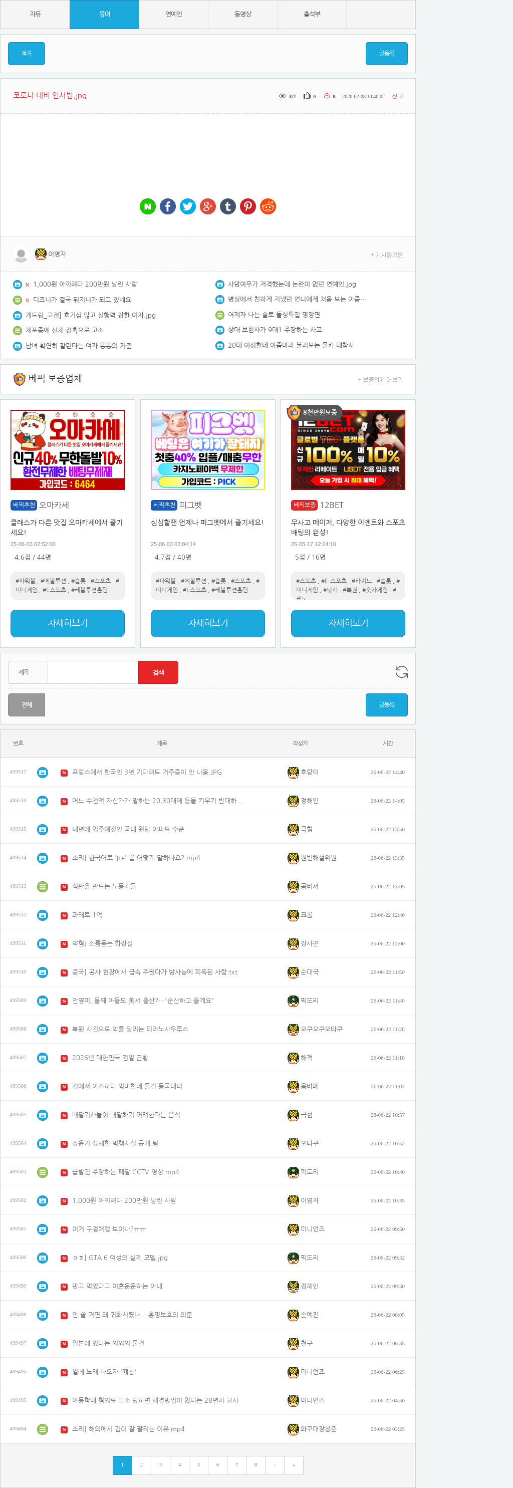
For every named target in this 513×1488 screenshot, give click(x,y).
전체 (27, 705)
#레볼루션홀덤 (89, 590)
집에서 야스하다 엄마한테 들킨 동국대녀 (127, 1086)
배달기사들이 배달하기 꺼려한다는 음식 (126, 1115)
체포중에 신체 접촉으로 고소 (65, 330)
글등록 (386, 54)
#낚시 (330, 590)
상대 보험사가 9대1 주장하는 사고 (275, 330)
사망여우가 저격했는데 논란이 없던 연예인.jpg (292, 284)
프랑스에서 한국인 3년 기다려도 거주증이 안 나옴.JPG (147, 772)
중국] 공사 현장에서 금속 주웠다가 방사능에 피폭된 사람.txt (154, 972)
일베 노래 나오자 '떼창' (104, 1372)
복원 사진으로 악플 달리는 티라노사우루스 (130, 1029)
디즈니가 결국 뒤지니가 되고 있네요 (82, 300)
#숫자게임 (375, 590)
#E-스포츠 (334, 581)
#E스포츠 (54, 590)
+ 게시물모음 (387, 254)
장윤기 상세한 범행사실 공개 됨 (115, 1143)
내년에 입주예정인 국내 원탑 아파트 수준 (128, 829)
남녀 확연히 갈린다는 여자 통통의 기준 (79, 346)
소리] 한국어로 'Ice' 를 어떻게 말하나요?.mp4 (136, 858)
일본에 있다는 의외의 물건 (108, 1343)
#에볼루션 (53, 581)
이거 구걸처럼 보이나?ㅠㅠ (109, 1229)
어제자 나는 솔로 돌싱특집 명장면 (274, 315)
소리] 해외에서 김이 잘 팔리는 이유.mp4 (128, 1429)
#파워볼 (26, 581)
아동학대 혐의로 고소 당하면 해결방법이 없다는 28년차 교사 (155, 1400)
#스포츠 (101, 581)
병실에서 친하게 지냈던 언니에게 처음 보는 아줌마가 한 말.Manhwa (298, 299)
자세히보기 (68, 623)
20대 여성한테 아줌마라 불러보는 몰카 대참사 (291, 345)
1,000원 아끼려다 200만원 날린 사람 (85, 284)
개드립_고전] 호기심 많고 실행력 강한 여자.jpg (91, 315)
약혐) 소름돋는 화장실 (102, 943)
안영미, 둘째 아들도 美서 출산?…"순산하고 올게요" (143, 1001)
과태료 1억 (87, 915)
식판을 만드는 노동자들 (104, 886)
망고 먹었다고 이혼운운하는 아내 (117, 1286)
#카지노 (362, 581)
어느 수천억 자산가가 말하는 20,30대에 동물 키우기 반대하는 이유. (159, 801)
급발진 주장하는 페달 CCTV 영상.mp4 (125, 1172)
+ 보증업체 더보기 (380, 379)
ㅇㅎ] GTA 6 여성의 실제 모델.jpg (120, 1258)
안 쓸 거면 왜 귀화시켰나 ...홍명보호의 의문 (132, 1315)
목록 (27, 54)
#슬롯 (78, 581)
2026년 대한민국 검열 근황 (110, 1058)
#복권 (350, 590)
